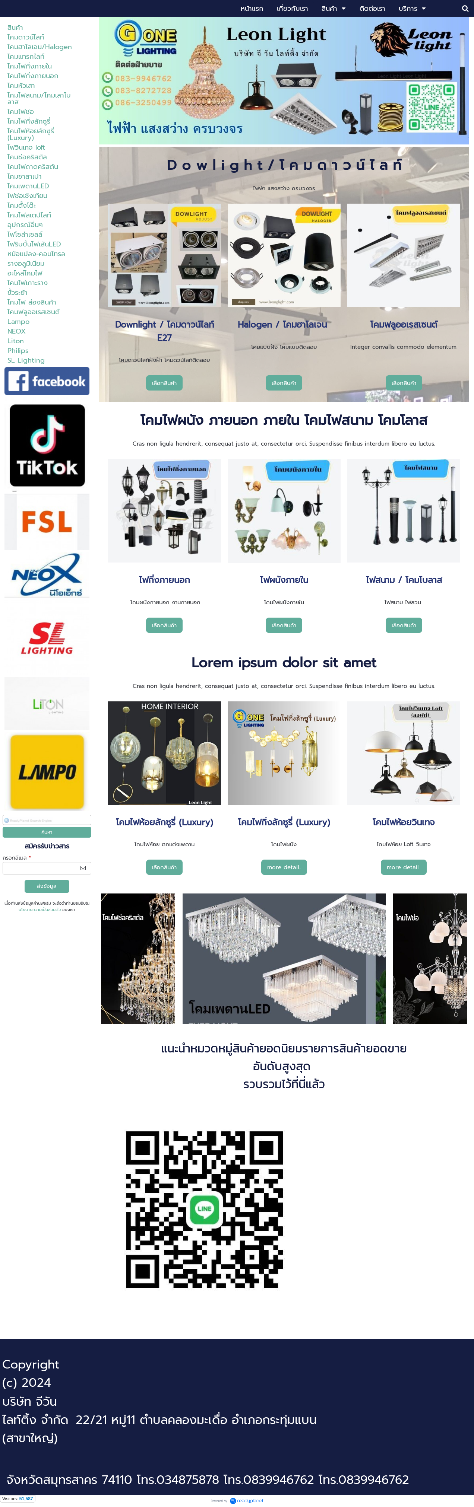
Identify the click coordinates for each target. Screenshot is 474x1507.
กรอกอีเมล (17, 858)
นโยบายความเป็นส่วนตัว (40, 910)
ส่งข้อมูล (47, 886)
